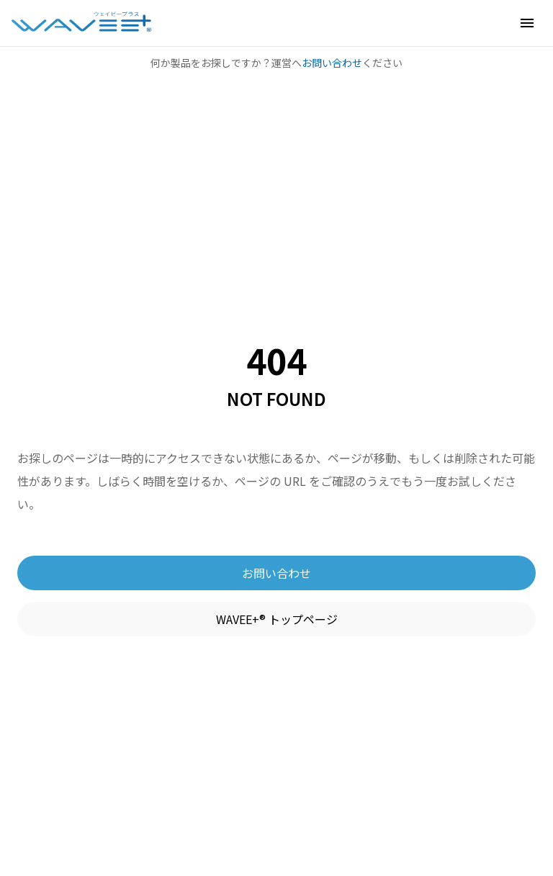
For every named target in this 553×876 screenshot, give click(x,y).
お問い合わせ (332, 62)
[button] (527, 23)
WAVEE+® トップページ (277, 619)
